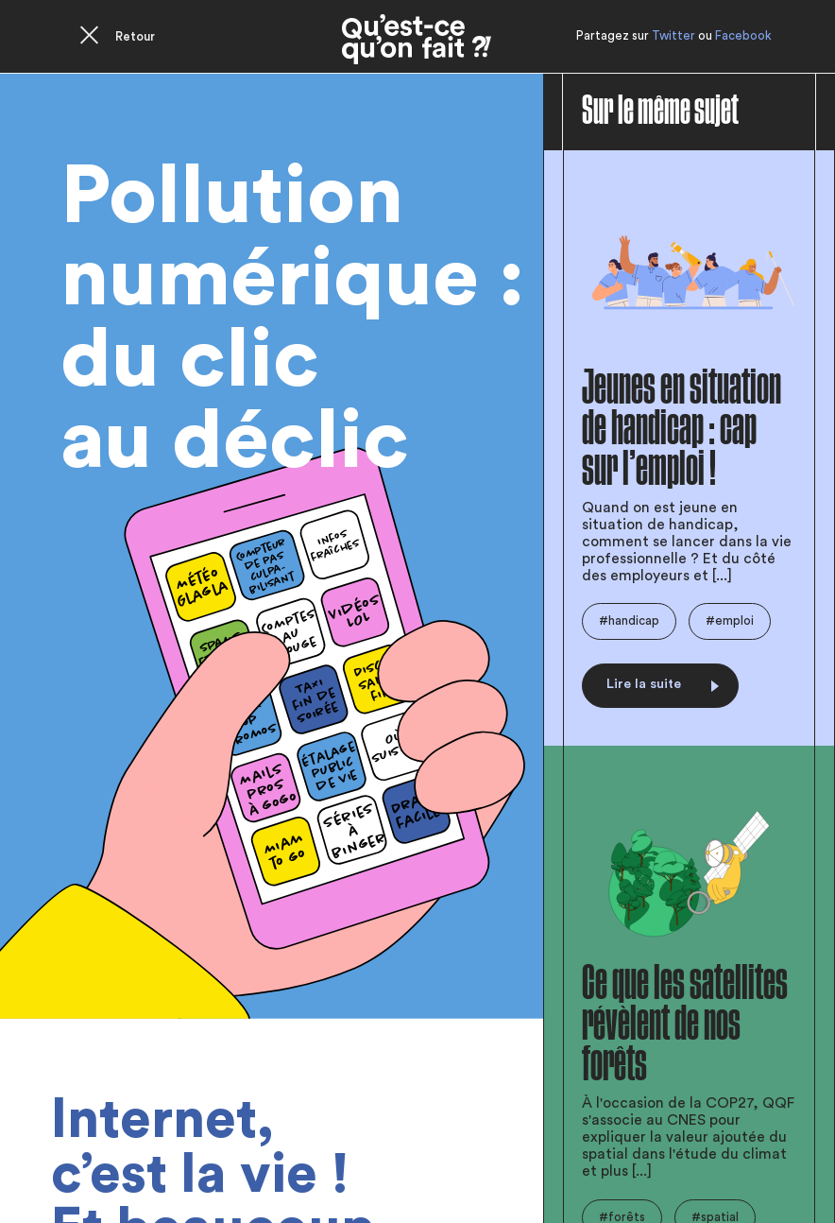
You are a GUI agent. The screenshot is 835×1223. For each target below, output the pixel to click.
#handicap (629, 620)
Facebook (743, 35)
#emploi (730, 620)
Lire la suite (662, 684)
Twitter (673, 35)
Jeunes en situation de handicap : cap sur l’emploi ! (681, 429)
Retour (135, 36)
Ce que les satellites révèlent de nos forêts (685, 1024)
